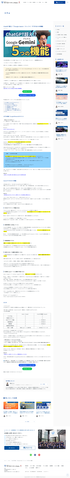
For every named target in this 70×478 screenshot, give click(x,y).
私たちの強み (39, 465)
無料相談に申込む (27, 91)
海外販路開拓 (59, 54)
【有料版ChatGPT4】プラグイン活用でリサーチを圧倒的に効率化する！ (17, 194)
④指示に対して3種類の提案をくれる (12, 108)
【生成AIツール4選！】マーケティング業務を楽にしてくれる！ (15, 354)
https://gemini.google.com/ (9, 129)
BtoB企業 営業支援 (61, 43)
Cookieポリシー (46, 471)
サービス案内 (29, 2)
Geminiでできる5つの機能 (9, 103)
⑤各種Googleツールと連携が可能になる (13, 110)
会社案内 (24, 2)
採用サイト (38, 467)
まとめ (5, 111)
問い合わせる (12, 448)
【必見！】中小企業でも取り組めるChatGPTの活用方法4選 (15, 174)
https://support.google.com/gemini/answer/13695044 (14, 296)
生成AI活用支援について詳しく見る (27, 95)
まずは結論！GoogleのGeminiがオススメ (11, 102)
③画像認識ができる (9, 107)
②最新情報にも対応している (11, 106)
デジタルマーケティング (61, 41)
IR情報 (46, 2)
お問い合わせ (59, 2)
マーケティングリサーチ (61, 51)
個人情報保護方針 (33, 471)
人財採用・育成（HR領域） (62, 34)
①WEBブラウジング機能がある (11, 105)
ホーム (5, 460)
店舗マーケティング (60, 48)
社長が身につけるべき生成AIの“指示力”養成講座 (13, 88)
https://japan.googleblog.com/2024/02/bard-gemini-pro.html (17, 166)
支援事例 (34, 2)
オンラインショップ (60, 46)
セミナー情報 (38, 2)
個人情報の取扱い (39, 471)
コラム (43, 2)
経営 (58, 32)
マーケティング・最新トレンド (62, 38)
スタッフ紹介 (32, 465)
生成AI (58, 29)
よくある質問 (31, 467)
